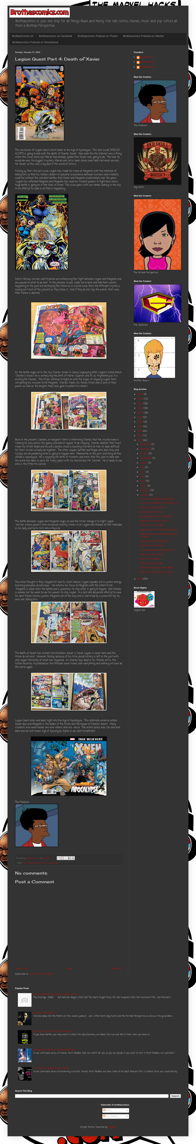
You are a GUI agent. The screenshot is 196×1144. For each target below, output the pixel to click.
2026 (140, 394)
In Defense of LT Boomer (152, 507)
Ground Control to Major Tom (154, 541)
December (145, 444)
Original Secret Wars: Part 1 (153, 521)
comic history (47, 862)
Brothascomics (147, 62)
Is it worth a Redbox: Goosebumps (156, 499)
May (142, 476)
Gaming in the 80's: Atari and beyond (52, 1031)
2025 (140, 399)
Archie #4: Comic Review (151, 545)
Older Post (116, 969)
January (144, 495)
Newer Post (22, 969)
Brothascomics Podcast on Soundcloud (35, 42)
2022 (140, 413)
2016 (140, 440)
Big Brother (146, 57)
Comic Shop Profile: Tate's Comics (156, 572)
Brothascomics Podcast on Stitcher (143, 36)
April (143, 481)
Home (69, 969)
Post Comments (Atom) (41, 974)
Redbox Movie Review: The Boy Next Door (54, 1050)
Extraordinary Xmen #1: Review (155, 516)
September (146, 458)
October (144, 453)
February (145, 490)
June (143, 472)
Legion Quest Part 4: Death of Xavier (158, 530)
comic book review (32, 862)
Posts (107, 1110)
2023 (140, 408)
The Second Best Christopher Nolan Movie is (55, 994)
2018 (140, 431)
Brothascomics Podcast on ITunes (98, 36)
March (143, 486)
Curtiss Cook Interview (151, 512)
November (145, 449)
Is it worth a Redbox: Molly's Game (51, 1068)
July (142, 467)
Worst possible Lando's (151, 554)
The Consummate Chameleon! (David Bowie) (158, 535)
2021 (140, 417)
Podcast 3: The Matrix (44, 1013)
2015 (140, 579)
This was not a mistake (151, 525)
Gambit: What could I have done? (156, 567)
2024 (140, 403)
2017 (140, 435)
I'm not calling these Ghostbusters (157, 550)
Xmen (56, 862)
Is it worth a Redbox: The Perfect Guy (158, 503)
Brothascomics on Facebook (55, 36)
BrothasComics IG (23, 36)
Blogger (112, 1127)
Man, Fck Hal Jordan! (149, 559)
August (144, 463)
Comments (110, 1116)
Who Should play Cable (151, 563)
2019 (140, 426)
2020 (140, 422)
